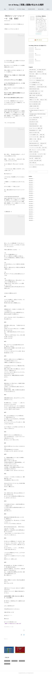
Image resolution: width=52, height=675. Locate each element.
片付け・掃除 (32, 162)
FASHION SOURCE (34, 9)
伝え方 (44, 147)
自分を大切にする (33, 121)
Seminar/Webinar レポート (35, 130)
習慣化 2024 (32, 76)
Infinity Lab (43, 143)
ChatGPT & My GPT (41, 86)
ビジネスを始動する (33, 134)
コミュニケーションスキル (34, 147)
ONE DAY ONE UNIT (34, 88)
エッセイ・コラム (33, 141)
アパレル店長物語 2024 (34, 82)
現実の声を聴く (37, 47)
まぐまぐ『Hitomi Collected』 (35, 117)
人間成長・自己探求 (34, 106)
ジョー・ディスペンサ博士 (35, 78)
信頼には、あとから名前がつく (40, 53)
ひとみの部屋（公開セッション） (36, 91)
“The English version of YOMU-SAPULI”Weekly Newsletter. (37, 115)
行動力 (42, 134)
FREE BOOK (32, 86)
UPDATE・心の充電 (33, 151)
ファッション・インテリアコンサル (36, 164)
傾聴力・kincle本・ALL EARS (35, 95)
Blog (8, 9)
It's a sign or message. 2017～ (35, 145)
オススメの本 (32, 154)
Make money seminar (34, 143)
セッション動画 (32, 166)
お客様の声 (37, 158)
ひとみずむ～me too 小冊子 (35, 160)
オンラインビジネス (33, 136)
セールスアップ (41, 154)
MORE (42, 9)
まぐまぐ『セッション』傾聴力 (35, 128)
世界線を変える (33, 97)
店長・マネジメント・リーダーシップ (37, 149)
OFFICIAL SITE (15, 9)
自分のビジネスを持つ (34, 132)
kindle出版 (40, 71)
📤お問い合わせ (38, 39)
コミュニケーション (34, 108)
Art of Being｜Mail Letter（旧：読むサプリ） (37, 111)
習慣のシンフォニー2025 (41, 73)
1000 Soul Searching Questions (35, 156)
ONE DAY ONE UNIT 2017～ (35, 126)
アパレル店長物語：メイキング (35, 84)
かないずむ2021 (33, 119)
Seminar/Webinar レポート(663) (8, 626)
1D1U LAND (32, 69)
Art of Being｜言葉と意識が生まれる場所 (26, 5)
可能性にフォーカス (34, 99)
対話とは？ (43, 99)
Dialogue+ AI (32, 71)
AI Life (31, 73)
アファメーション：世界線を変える (36, 80)
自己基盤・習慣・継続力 (34, 93)
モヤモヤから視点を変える (34, 101)
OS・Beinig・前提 (41, 69)
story (31, 158)
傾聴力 (42, 136)
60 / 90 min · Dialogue (24, 9)
